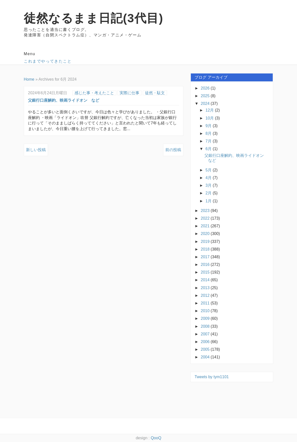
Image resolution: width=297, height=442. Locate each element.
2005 (206, 349)
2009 (206, 318)
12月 (210, 110)
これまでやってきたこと (48, 61)
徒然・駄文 (155, 93)
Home (29, 79)
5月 (209, 170)
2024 (206, 103)
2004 (206, 357)
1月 (209, 201)
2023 (206, 211)
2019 (206, 241)
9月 (209, 126)
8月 (209, 133)
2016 (206, 264)
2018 (206, 249)
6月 (209, 149)
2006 (206, 342)
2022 (206, 218)
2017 (206, 257)
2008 (206, 326)
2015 (206, 272)
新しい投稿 (36, 150)
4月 (209, 178)
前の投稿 (173, 150)
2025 (206, 96)
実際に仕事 (129, 93)
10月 (210, 118)
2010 (206, 311)
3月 (209, 185)
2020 (206, 234)
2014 (206, 280)
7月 (209, 141)
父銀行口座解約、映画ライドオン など (63, 100)
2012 (206, 295)
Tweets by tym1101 (212, 377)
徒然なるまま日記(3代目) (93, 18)
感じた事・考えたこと (94, 93)
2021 (206, 226)
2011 (206, 303)
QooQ (156, 438)
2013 (206, 288)
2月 (209, 193)
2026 (206, 88)
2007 (206, 334)
